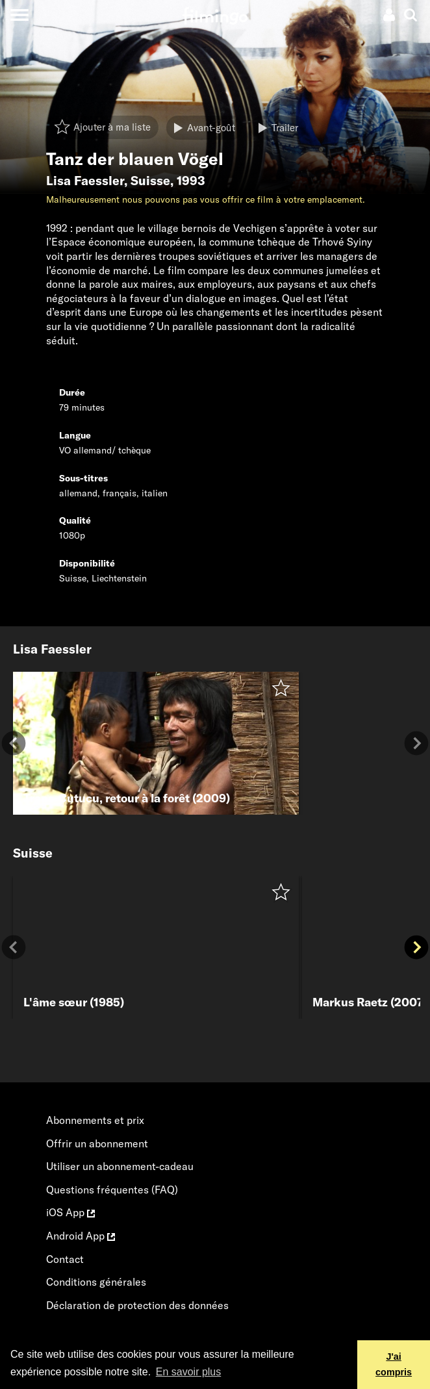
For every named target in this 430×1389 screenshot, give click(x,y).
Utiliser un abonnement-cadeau (120, 1166)
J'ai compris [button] (393, 1364)
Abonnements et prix (95, 1120)
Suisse (150, 180)
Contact (65, 1259)
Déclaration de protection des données (137, 1305)
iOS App (70, 1212)
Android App (80, 1235)
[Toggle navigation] (19, 14)
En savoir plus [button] (188, 1371)
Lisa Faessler (85, 180)
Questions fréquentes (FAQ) (112, 1189)
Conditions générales (96, 1281)
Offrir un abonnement (97, 1143)
